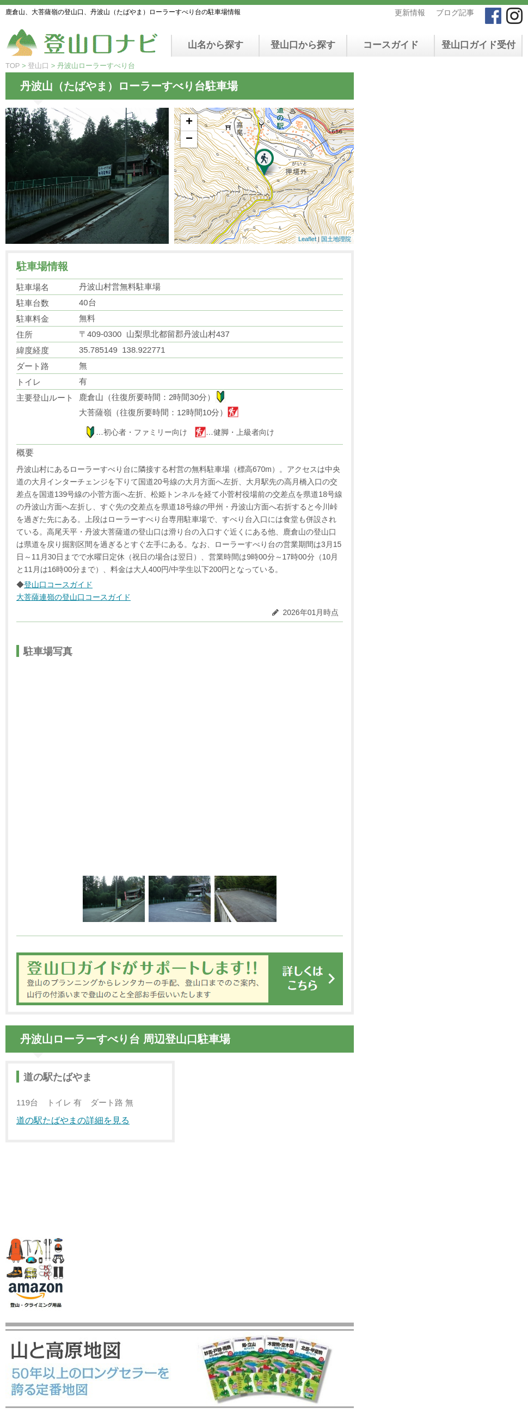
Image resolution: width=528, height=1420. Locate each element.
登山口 (38, 66)
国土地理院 (336, 239)
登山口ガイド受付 (478, 45)
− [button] (189, 139)
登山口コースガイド (58, 584)
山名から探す (215, 45)
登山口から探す (303, 45)
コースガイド (391, 45)
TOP (12, 66)
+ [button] (189, 122)
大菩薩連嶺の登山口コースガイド (73, 597)
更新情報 (410, 12)
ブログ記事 (455, 12)
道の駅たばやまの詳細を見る (73, 1120)
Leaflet (307, 239)
